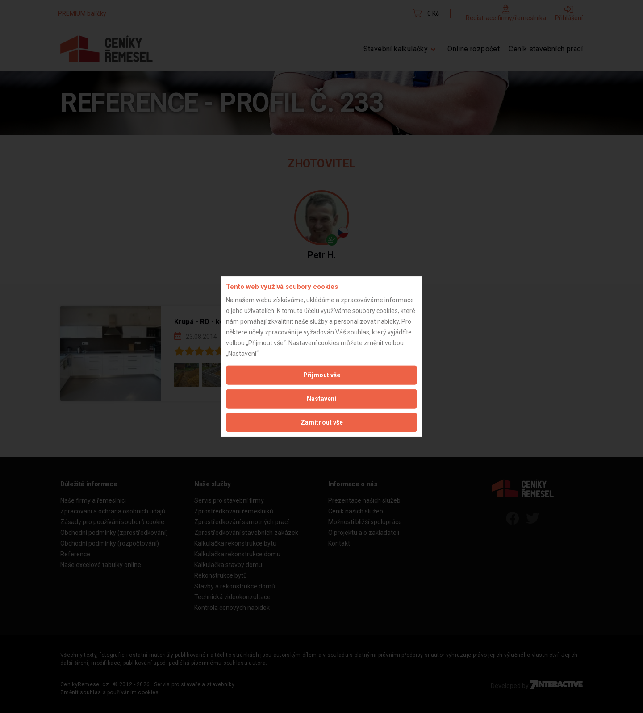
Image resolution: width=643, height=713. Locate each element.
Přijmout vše (321, 375)
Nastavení (321, 398)
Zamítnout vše (322, 422)
